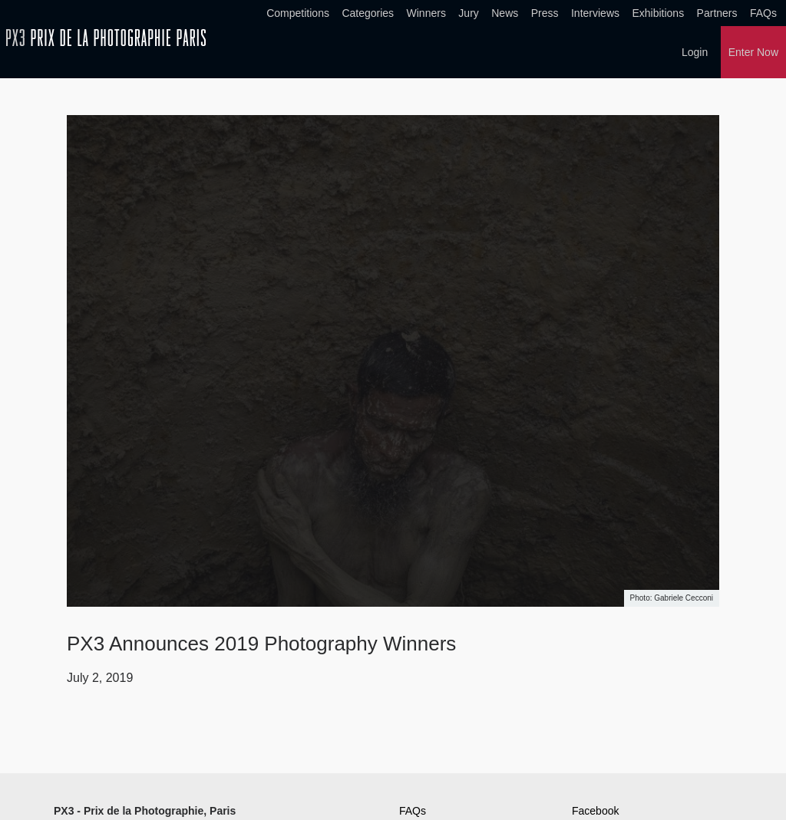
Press (545, 13)
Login (695, 52)
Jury (468, 13)
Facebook (595, 811)
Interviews (595, 13)
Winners (426, 13)
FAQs (763, 13)
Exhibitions (658, 13)
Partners (717, 13)
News (504, 13)
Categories (368, 13)
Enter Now (753, 52)
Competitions (297, 13)
